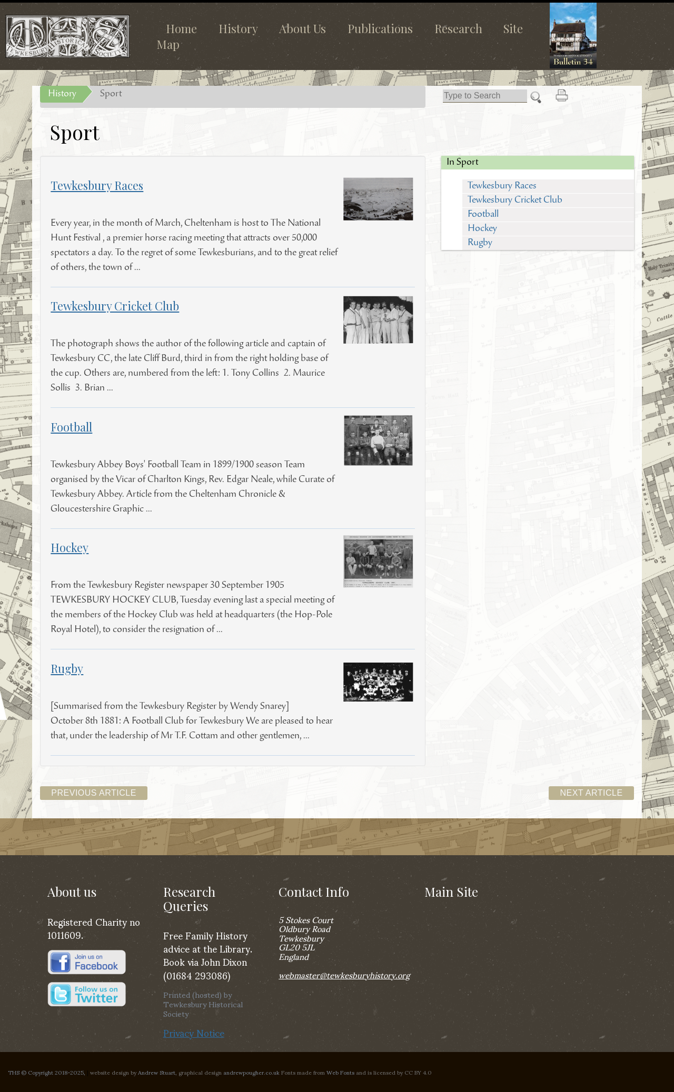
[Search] (485, 96)
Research (458, 28)
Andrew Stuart (156, 1072)
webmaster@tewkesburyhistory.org (344, 974)
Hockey (482, 229)
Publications (380, 28)
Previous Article (93, 792)
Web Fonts (340, 1072)
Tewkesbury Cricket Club (515, 200)
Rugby (480, 243)
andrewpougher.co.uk (251, 1072)
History (238, 28)
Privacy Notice (193, 1032)
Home (181, 28)
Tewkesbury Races (502, 186)
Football (483, 214)
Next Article (591, 792)
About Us (302, 28)
